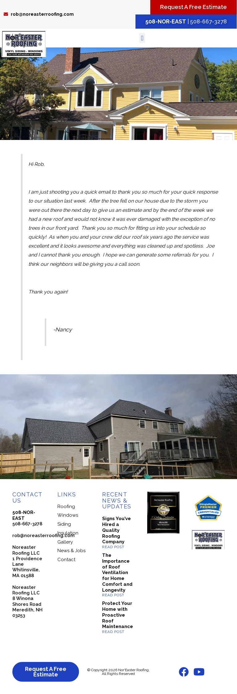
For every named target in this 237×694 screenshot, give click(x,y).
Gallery (65, 542)
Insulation (67, 533)
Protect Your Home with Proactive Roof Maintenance (117, 615)
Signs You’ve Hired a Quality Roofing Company (116, 530)
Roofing (66, 506)
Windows (67, 515)
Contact (66, 559)
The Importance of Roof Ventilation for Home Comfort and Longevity (117, 572)
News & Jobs (71, 550)
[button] (142, 38)
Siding (64, 524)
